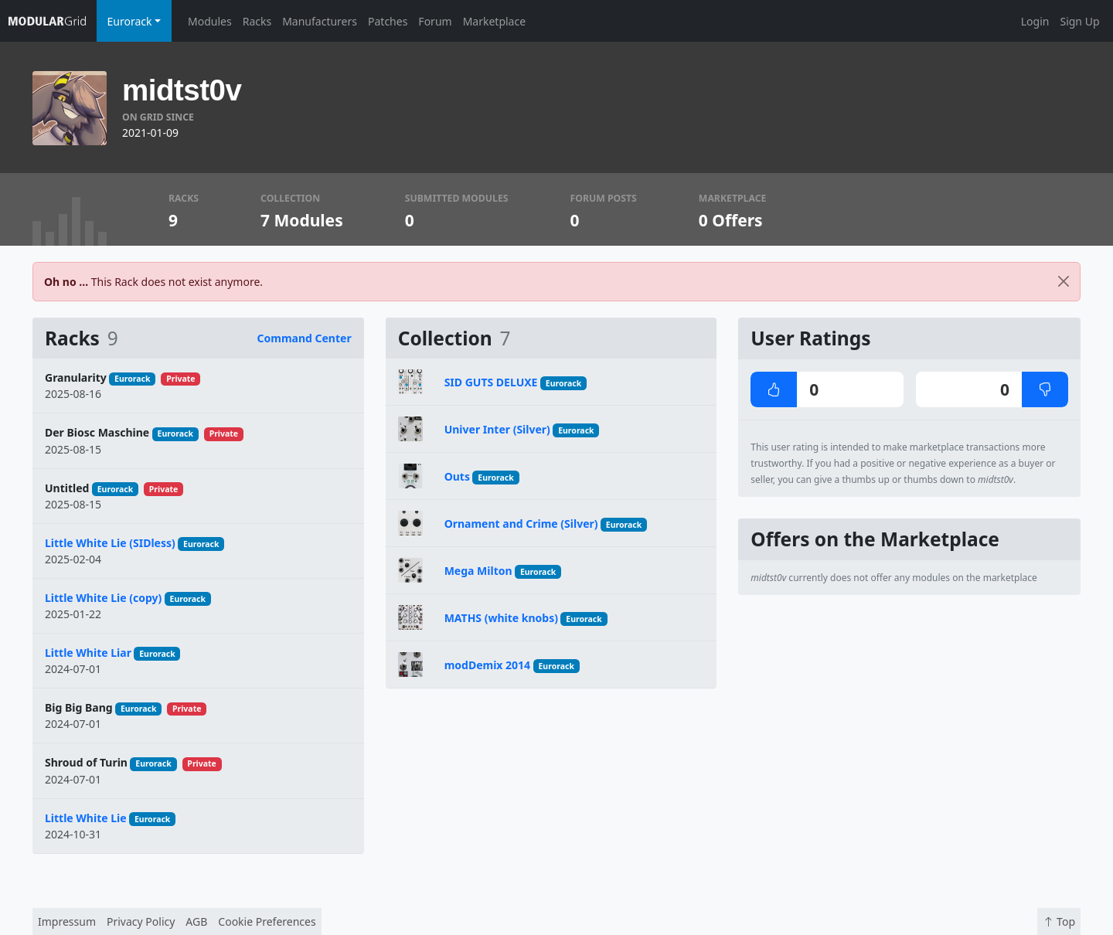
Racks (257, 21)
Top (1059, 921)
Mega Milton (478, 570)
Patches (387, 21)
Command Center (304, 338)
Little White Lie (86, 818)
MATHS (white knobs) (501, 617)
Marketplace (494, 21)
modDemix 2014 (487, 665)
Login (1035, 21)
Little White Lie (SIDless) (110, 543)
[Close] (1063, 282)
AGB (196, 921)
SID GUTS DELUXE (491, 382)
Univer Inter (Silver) (497, 429)
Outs (457, 476)
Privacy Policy (141, 921)
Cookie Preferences (266, 921)
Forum (434, 21)
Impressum (67, 921)
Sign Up (1079, 21)
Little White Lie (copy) (103, 597)
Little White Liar (88, 652)
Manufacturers (319, 21)
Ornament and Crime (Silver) (521, 523)
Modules (210, 21)
